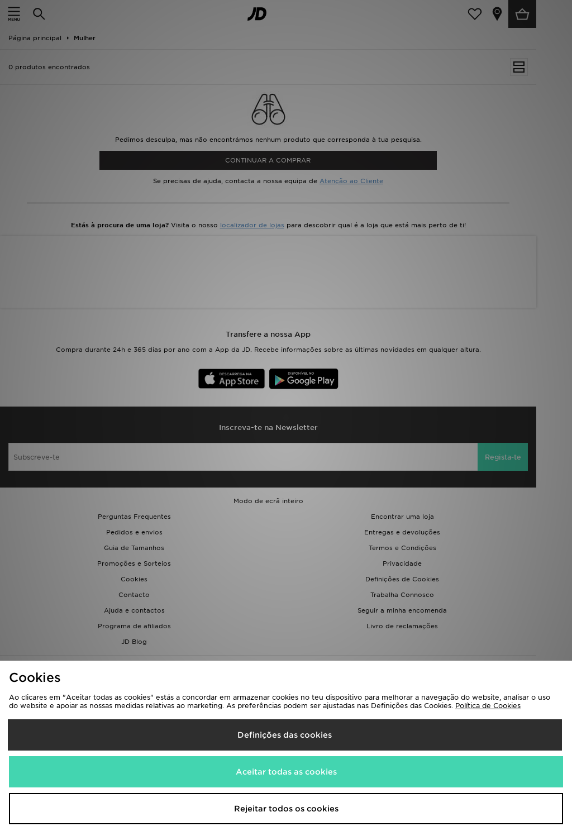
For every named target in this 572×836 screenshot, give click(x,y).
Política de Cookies (488, 705)
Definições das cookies (284, 734)
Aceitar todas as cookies (286, 771)
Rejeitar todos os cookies (286, 808)
